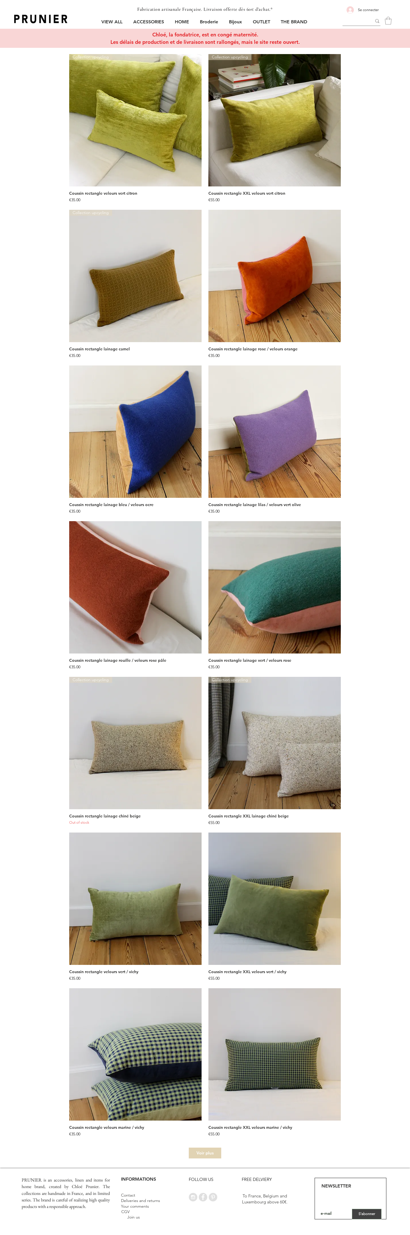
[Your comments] (135, 1206)
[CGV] (125, 1212)
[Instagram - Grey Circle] (193, 1197)
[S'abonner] (367, 1214)
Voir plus (205, 1153)
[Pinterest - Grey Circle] (213, 1197)
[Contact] (128, 1195)
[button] (149, 22)
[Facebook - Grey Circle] (203, 1197)
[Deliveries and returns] (140, 1201)
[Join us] (133, 1217)
